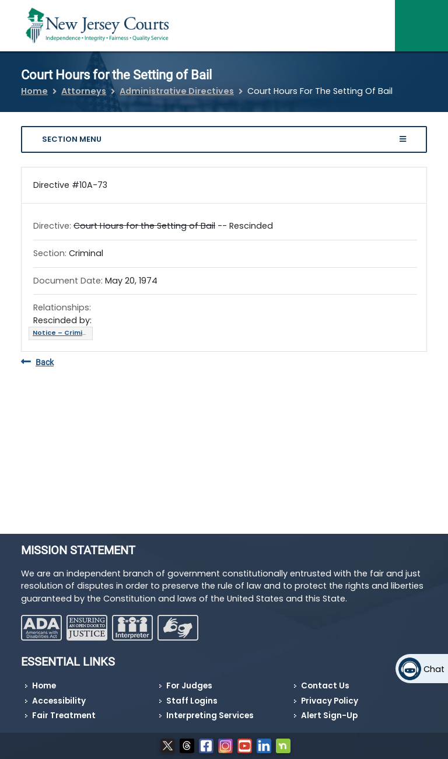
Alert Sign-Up (329, 715)
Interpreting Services (210, 715)
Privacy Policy (329, 700)
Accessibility (59, 700)
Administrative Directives (177, 91)
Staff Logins (192, 700)
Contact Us (325, 685)
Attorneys (83, 91)
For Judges (189, 685)
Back (37, 363)
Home (34, 91)
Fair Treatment (64, 715)
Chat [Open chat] (434, 669)
